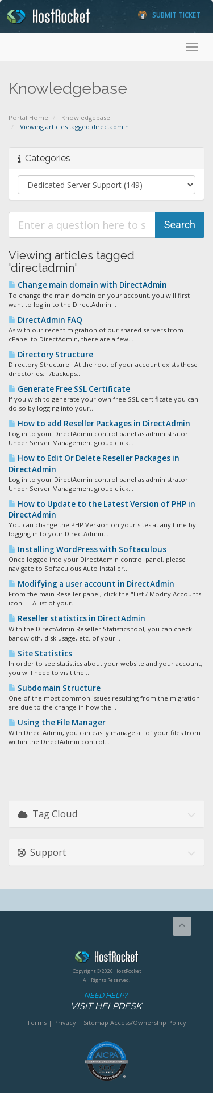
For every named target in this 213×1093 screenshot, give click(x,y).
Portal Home (28, 117)
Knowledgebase (85, 117)
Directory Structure (51, 354)
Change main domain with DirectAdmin (88, 285)
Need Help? (106, 1001)
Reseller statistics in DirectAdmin (77, 618)
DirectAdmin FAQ (45, 320)
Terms (37, 1022)
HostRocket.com (106, 958)
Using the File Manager (57, 723)
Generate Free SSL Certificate (69, 389)
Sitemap (95, 1022)
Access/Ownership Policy (148, 1022)
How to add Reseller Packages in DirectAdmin (99, 424)
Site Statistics (40, 653)
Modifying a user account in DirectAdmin (91, 584)
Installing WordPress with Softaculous (87, 549)
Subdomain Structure (55, 688)
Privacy (65, 1022)
